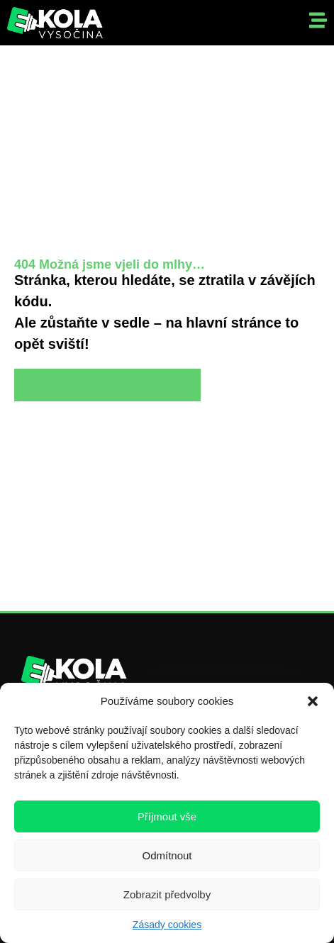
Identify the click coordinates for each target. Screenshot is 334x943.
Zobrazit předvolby (167, 894)
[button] (313, 701)
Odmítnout (166, 855)
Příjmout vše (167, 816)
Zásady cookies (167, 924)
